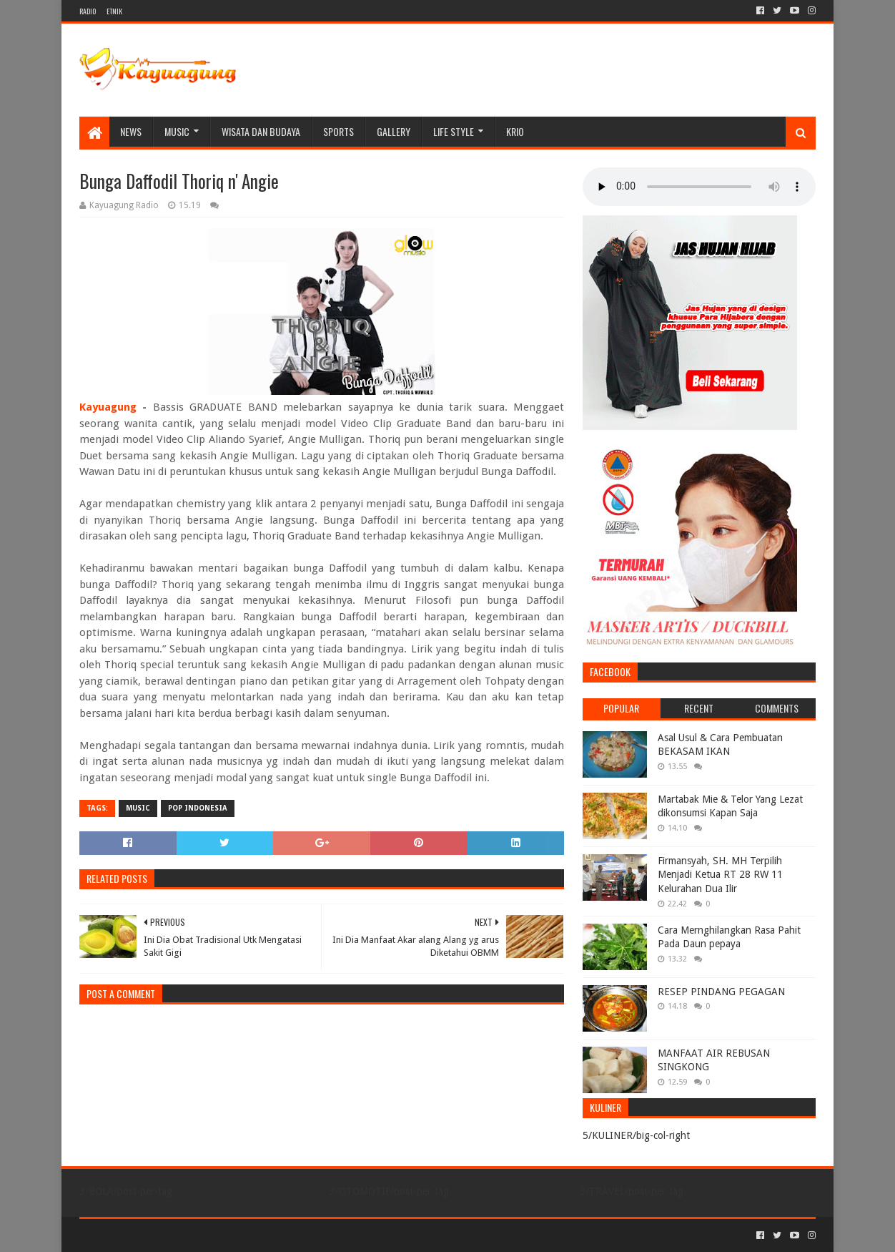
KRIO (515, 131)
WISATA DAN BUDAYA (261, 131)
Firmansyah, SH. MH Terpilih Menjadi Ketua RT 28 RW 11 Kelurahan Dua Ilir (720, 874)
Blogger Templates (241, 1235)
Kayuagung (108, 407)
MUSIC (176, 131)
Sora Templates (159, 1235)
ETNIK (114, 11)
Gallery (393, 131)
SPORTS (338, 131)
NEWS (131, 131)
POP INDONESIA (197, 808)
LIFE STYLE (453, 131)
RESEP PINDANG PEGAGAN (721, 991)
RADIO (87, 11)
